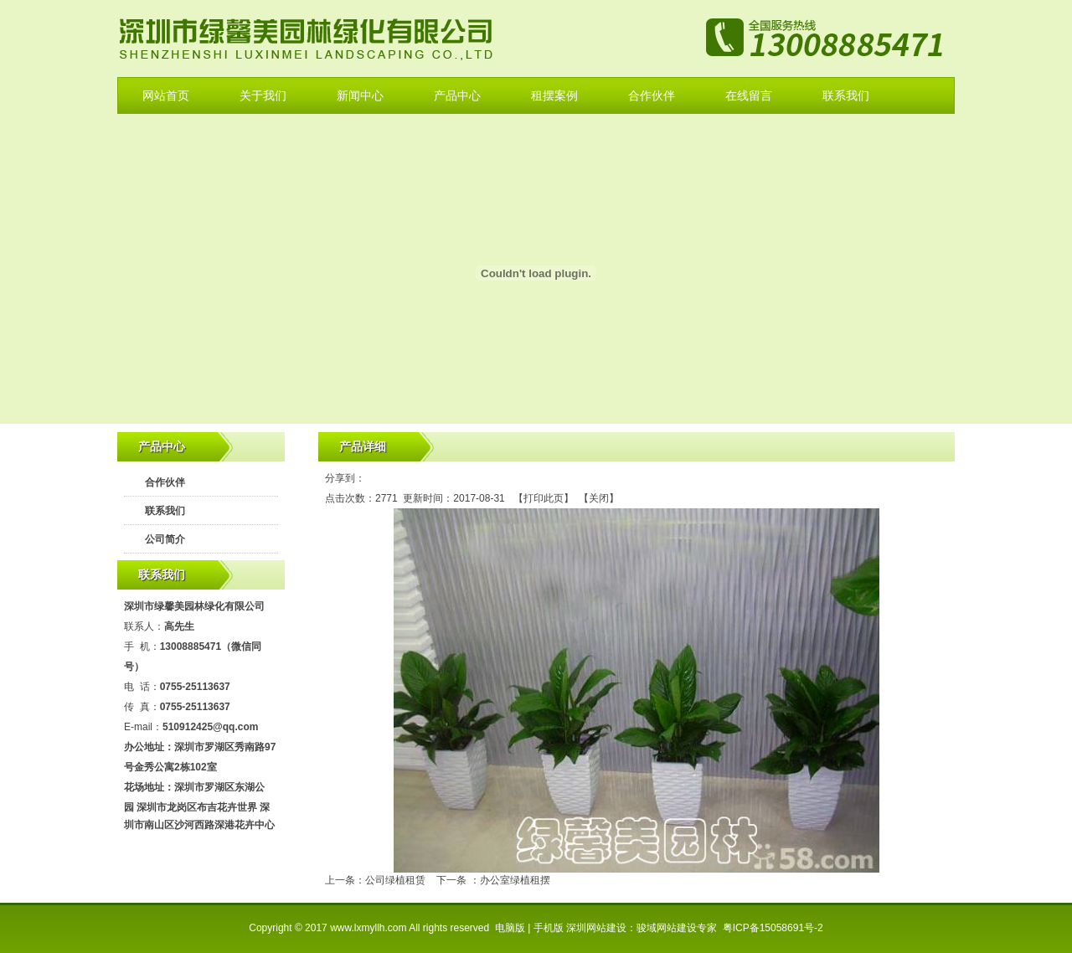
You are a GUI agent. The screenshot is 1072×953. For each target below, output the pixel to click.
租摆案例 (554, 95)
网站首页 (165, 95)
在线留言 (748, 95)
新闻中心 (360, 95)
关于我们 (263, 95)
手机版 (548, 928)
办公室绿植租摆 (515, 880)
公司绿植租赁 (395, 880)
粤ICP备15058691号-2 (773, 928)
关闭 (599, 498)
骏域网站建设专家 (676, 928)
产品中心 (457, 95)
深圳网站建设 (596, 928)
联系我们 (845, 95)
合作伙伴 (651, 95)
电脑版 (510, 928)
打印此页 (543, 498)
